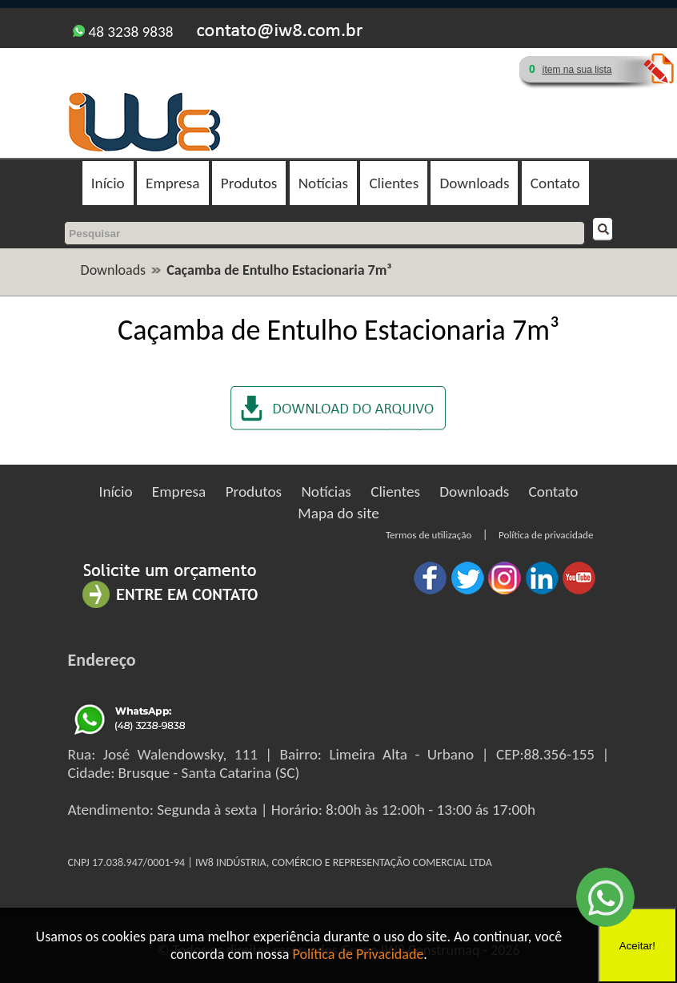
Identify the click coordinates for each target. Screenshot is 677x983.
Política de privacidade (546, 535)
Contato (555, 183)
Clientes (394, 183)
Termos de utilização (428, 535)
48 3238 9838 (123, 31)
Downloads (474, 183)
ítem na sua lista (576, 69)
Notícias (323, 183)
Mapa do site (338, 513)
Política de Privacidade (358, 954)
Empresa (172, 183)
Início (108, 183)
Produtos (249, 183)
